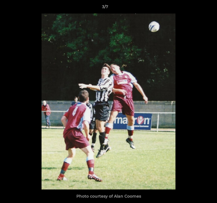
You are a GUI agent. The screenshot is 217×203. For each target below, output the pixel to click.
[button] (196, 8)
